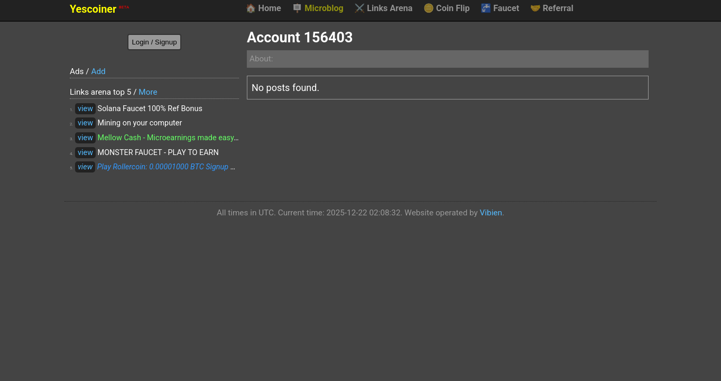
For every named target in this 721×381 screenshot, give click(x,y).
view (85, 108)
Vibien (491, 212)
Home (263, 8)
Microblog (318, 8)
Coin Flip (446, 8)
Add (98, 71)
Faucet (499, 8)
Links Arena (383, 8)
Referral (552, 8)
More (147, 92)
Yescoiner (99, 9)
